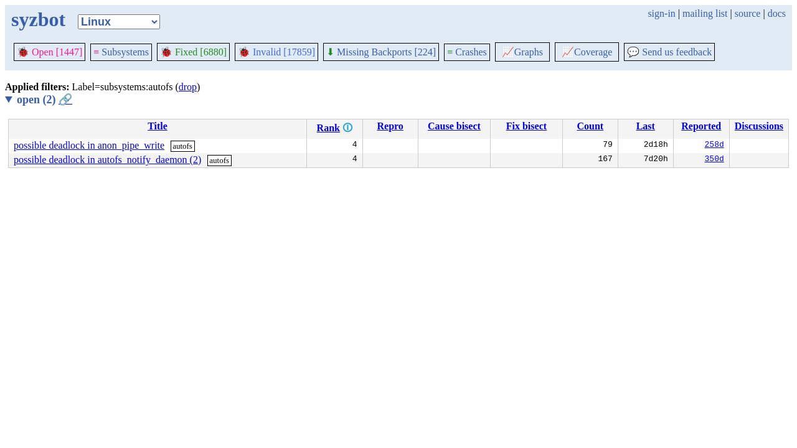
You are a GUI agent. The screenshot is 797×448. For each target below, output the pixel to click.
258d (714, 145)
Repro (390, 126)
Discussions (759, 126)
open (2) (44, 99)
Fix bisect (526, 126)
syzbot (38, 19)
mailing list (704, 13)
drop (188, 87)
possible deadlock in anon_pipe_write (89, 145)
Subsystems (121, 52)
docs (777, 13)
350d (714, 160)
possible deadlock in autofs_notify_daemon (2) (107, 159)
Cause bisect (454, 126)
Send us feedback (669, 52)
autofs (182, 146)
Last (645, 126)
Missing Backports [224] (381, 52)
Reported (701, 126)
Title (157, 126)
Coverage (587, 52)
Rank (328, 128)
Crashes (467, 52)
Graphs (522, 52)
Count (590, 126)
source (748, 13)
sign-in (661, 13)
